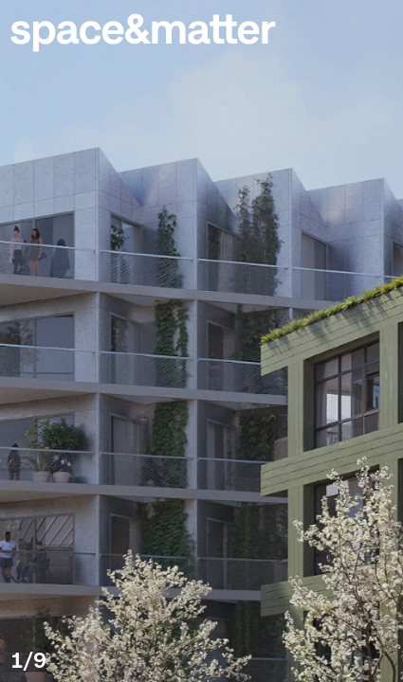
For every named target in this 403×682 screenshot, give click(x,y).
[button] (376, 26)
